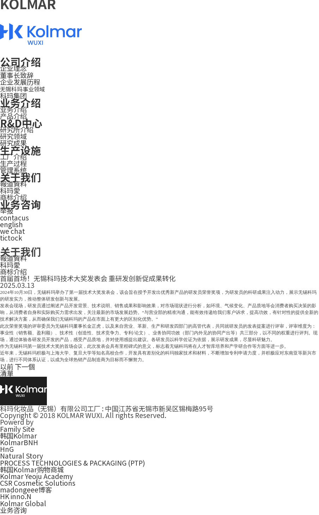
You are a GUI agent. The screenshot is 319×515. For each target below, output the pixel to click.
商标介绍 (13, 272)
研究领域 (13, 136)
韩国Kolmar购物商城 (32, 469)
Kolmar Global (23, 503)
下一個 (25, 366)
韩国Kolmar (18, 436)
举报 (6, 211)
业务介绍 (20, 102)
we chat (12, 231)
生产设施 (20, 150)
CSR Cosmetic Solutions (37, 483)
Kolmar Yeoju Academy (36, 476)
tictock (11, 238)
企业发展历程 (20, 82)
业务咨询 (20, 204)
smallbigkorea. (58, 422)
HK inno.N (15, 496)
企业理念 (13, 68)
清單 (6, 373)
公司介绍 (20, 61)
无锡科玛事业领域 (22, 89)
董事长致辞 (16, 75)
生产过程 (13, 163)
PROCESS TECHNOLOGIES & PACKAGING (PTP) (72, 463)
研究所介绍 (16, 129)
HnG (7, 449)
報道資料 (13, 184)
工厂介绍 (13, 157)
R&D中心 (21, 123)
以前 (6, 366)
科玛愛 (10, 190)
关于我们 (20, 177)
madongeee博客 (26, 490)
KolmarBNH (19, 442)
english (11, 224)
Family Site (17, 429)
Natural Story (21, 456)
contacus (14, 218)
